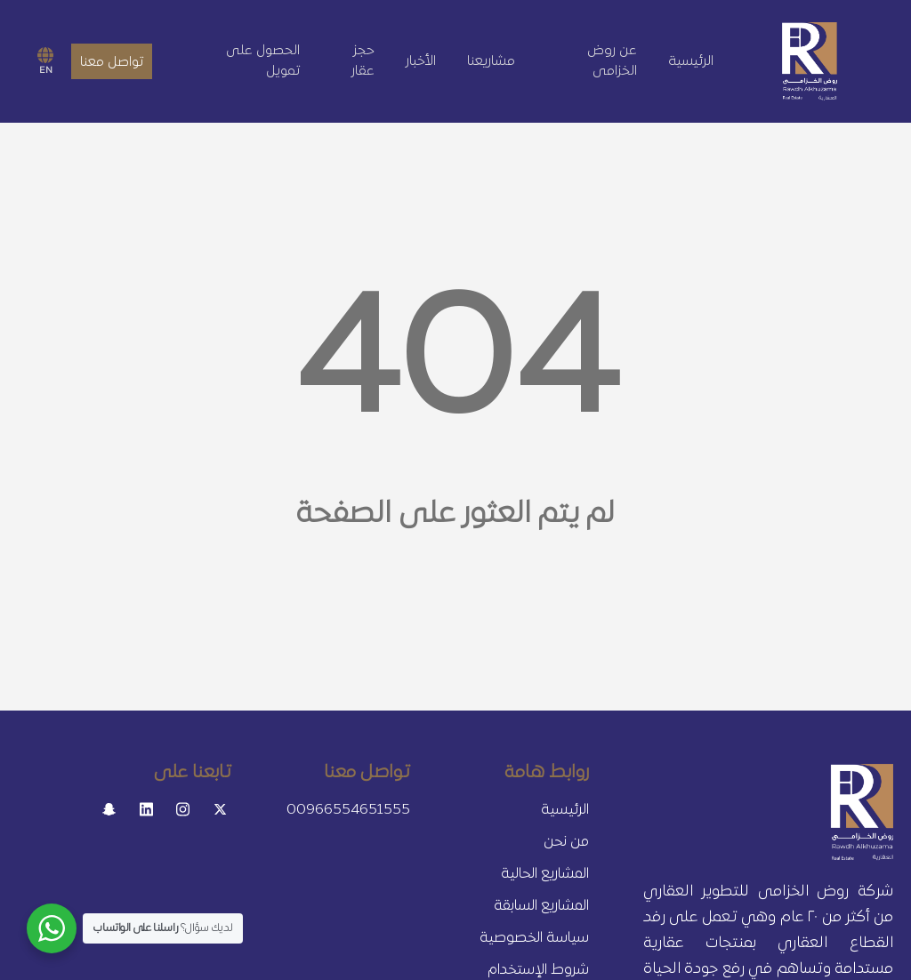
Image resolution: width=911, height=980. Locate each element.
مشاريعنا (491, 61)
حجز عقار (363, 61)
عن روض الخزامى (612, 61)
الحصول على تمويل (263, 61)
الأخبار (421, 61)
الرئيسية (690, 61)
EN (45, 60)
